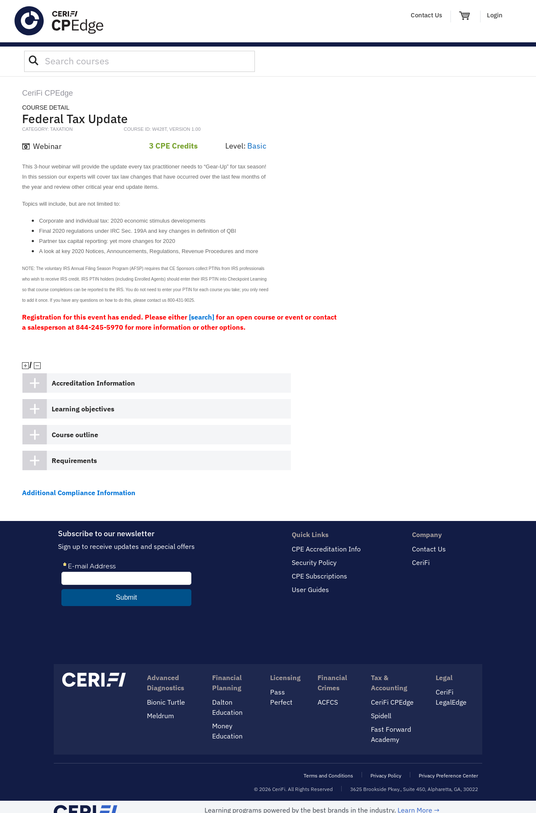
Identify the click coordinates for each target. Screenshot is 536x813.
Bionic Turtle (166, 702)
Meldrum (160, 715)
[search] (201, 317)
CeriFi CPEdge (392, 702)
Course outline (75, 434)
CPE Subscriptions (319, 576)
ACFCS (328, 702)
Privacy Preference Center (448, 775)
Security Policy (314, 562)
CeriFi (421, 562)
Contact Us (426, 15)
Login (495, 15)
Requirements (74, 460)
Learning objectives (83, 409)
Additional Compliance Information (78, 492)
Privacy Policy (385, 775)
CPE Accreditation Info (326, 549)
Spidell (381, 715)
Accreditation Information (93, 383)
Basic (256, 146)
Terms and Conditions (328, 775)
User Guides (310, 589)
